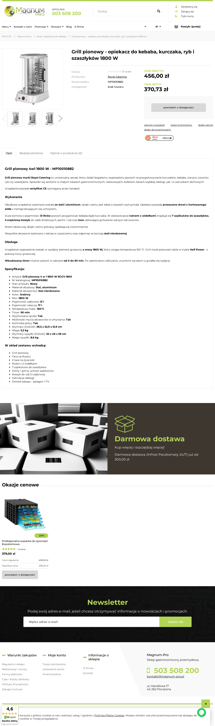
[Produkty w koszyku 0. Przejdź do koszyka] (190, 26)
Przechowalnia (52, 674)
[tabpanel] (107, 274)
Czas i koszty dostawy (15, 679)
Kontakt (88, 673)
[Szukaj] (159, 11)
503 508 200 (66, 13)
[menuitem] (6, 26)
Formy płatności (12, 674)
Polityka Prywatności (15, 684)
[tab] (9, 153)
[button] (4, 119)
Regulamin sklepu (13, 664)
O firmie (88, 668)
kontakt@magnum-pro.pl (165, 676)
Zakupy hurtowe (12, 689)
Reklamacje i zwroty (14, 669)
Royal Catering (117, 76)
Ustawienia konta (53, 669)
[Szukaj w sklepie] (125, 11)
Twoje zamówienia (54, 664)
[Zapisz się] (175, 622)
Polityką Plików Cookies (109, 715)
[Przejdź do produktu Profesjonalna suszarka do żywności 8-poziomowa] (25, 519)
